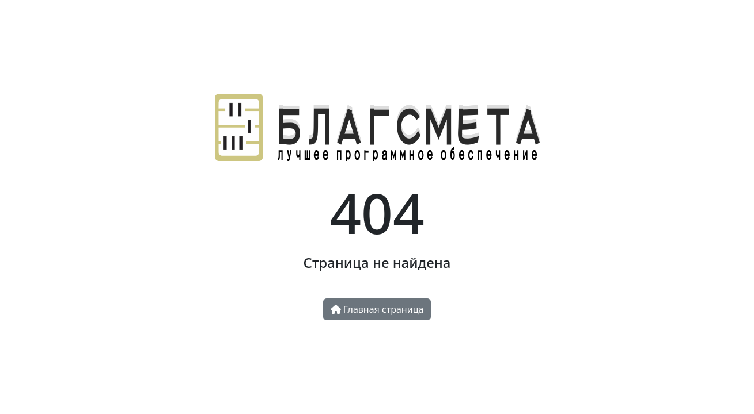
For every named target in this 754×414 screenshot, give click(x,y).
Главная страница (377, 309)
